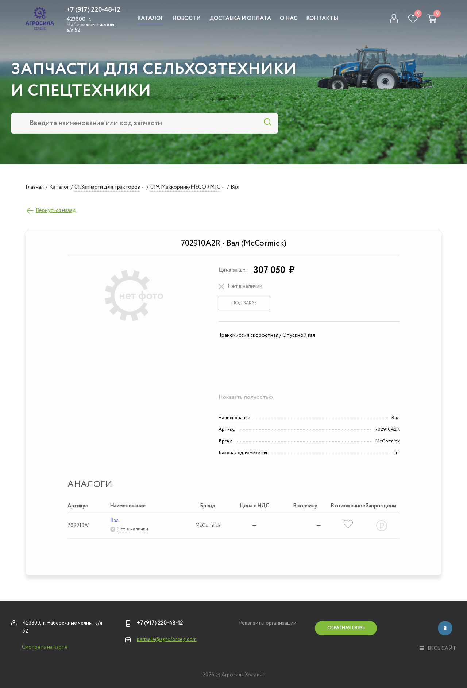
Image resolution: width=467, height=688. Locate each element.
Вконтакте (445, 628)
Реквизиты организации (267, 623)
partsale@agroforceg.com (167, 639)
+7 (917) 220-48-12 (93, 10)
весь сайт (438, 648)
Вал (114, 520)
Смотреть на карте (44, 647)
